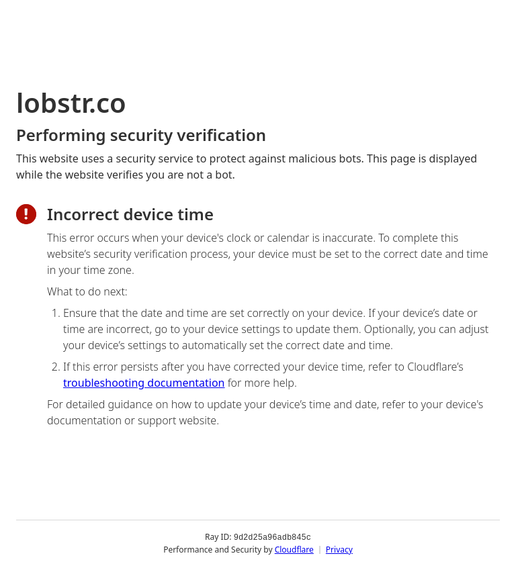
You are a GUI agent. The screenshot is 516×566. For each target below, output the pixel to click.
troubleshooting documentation (144, 382)
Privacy (339, 549)
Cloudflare (294, 549)
